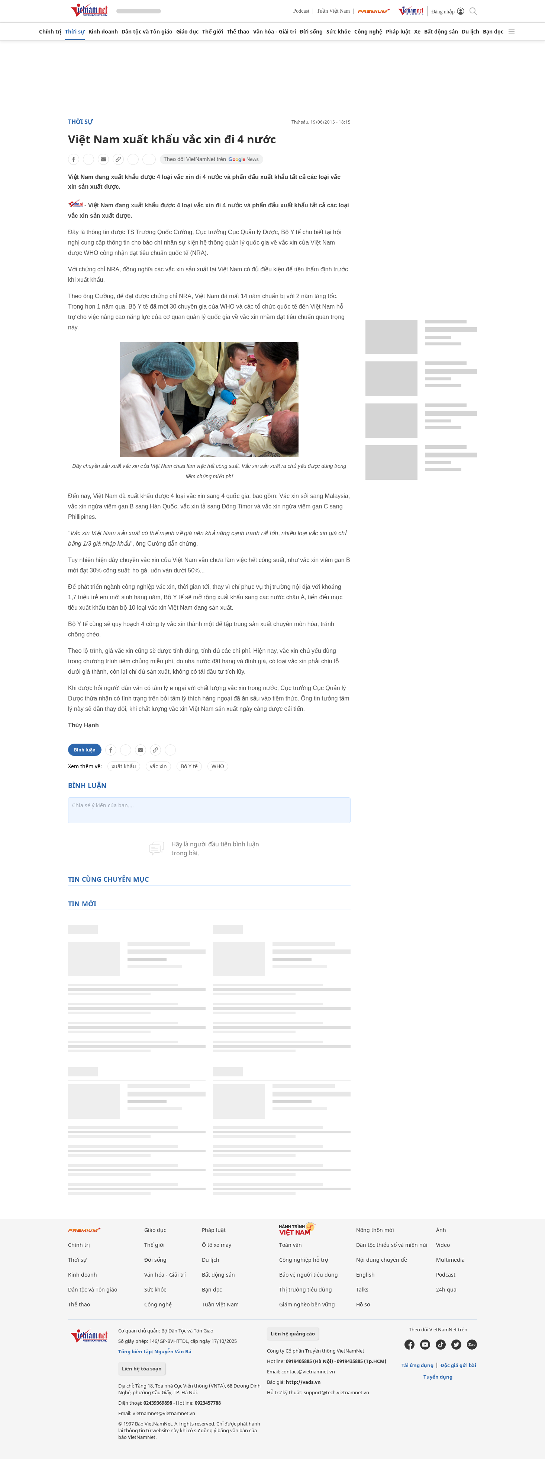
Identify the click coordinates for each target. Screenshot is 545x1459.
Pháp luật (398, 31)
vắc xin (158, 766)
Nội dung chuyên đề (381, 1259)
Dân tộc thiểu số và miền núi (392, 1244)
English (365, 1274)
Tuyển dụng (437, 1376)
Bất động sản (441, 31)
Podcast (301, 11)
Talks (362, 1289)
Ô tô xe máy (216, 1244)
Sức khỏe (338, 31)
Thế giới (212, 31)
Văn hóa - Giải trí (274, 31)
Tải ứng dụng (417, 1365)
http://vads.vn (303, 1382)
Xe (417, 31)
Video (443, 1244)
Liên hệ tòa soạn (142, 1368)
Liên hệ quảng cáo (293, 1333)
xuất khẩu (124, 766)
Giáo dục (187, 31)
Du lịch (470, 31)
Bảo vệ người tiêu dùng (308, 1274)
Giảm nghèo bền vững (307, 1304)
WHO (218, 766)
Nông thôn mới (375, 1229)
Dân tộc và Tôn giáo (147, 31)
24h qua (446, 1289)
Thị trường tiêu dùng (305, 1289)
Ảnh (441, 1229)
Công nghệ (368, 31)
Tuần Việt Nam (333, 11)
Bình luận (85, 750)
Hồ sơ (363, 1304)
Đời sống (311, 31)
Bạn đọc (493, 31)
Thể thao (238, 31)
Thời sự (75, 31)
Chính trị (50, 31)
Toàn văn (290, 1244)
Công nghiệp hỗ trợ (303, 1259)
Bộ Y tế (189, 766)
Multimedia (450, 1259)
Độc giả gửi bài (458, 1365)
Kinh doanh (103, 31)
